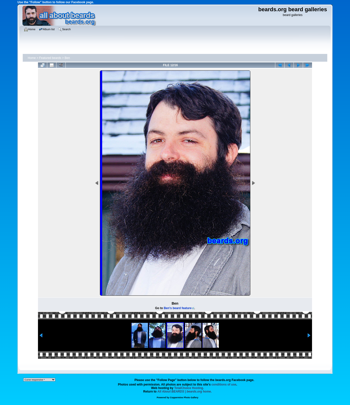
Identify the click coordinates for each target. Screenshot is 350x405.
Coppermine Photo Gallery (184, 397)
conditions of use (223, 384)
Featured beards (50, 58)
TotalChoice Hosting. (189, 388)
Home (32, 58)
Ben (67, 58)
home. (184, 391)
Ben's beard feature (178, 308)
